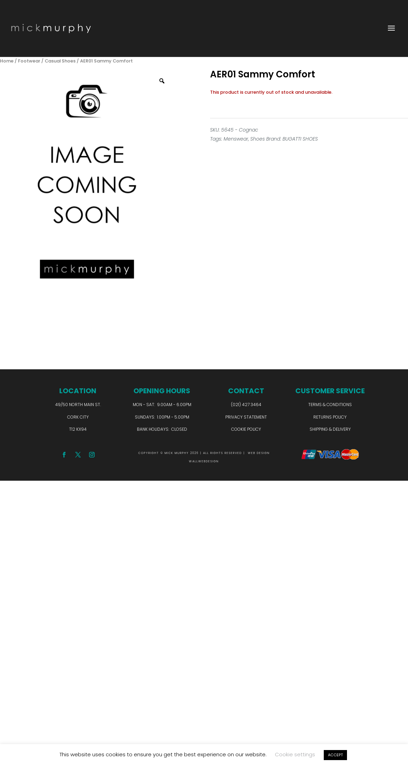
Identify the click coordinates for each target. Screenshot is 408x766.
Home (7, 61)
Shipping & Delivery (330, 429)
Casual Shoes (60, 61)
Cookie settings (295, 754)
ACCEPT (335, 755)
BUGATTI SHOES (300, 138)
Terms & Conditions (330, 404)
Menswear (236, 138)
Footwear (29, 61)
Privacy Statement (246, 417)
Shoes (257, 138)
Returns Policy (330, 417)
